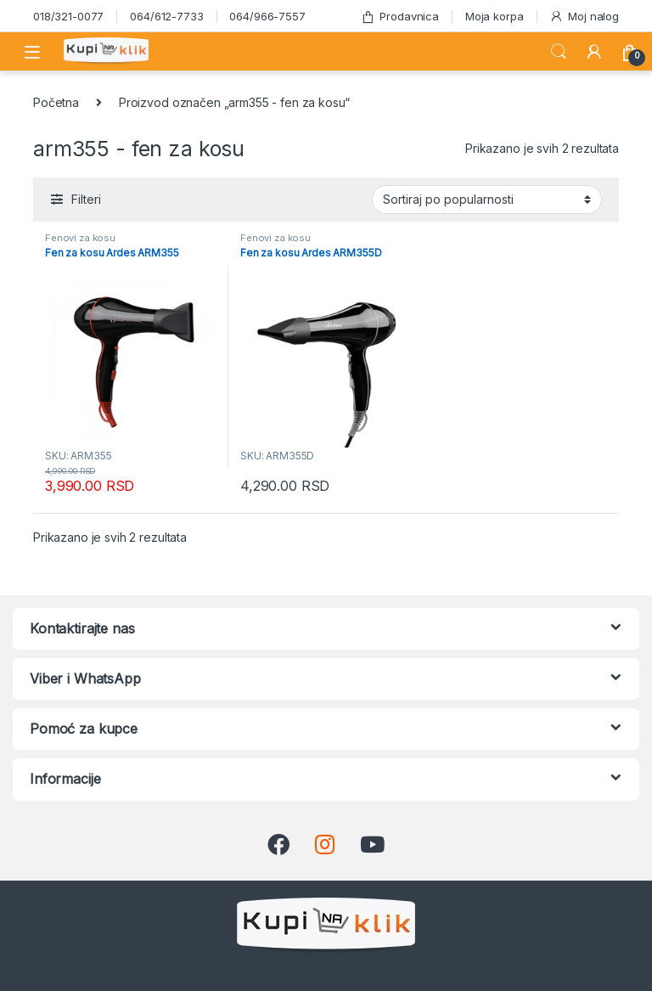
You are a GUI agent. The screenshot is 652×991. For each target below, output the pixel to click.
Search (558, 51)
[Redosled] (487, 199)
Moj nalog (584, 16)
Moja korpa (494, 16)
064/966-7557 (267, 16)
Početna (56, 102)
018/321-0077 (68, 16)
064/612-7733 (166, 16)
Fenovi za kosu (80, 238)
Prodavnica (400, 16)
